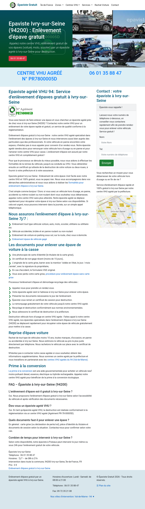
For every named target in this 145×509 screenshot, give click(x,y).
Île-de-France (47, 5)
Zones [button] (58, 5)
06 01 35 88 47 (17, 58)
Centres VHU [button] (72, 5)
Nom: (102, 137)
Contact (115, 5)
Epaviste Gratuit (27, 4)
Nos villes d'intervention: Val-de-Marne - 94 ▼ (73, 496)
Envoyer (106, 163)
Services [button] (86, 5)
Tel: (101, 149)
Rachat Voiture (102, 5)
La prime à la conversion (20, 371)
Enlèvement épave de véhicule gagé (29, 239)
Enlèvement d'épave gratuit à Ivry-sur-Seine (29, 468)
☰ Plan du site (103, 485)
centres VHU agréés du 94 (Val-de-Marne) (67, 359)
